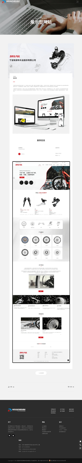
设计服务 (62, 411)
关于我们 (62, 409)
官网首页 (37, 18)
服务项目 (71, 409)
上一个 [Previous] (11, 387)
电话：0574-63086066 (24, 447)
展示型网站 (41, 22)
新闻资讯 (71, 411)
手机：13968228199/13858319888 (27, 449)
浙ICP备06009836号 (43, 460)
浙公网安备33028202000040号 (57, 460)
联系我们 (53, 413)
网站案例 (44, 18)
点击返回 (41, 373)
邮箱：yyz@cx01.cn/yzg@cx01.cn (27, 451)
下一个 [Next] (71, 387)
